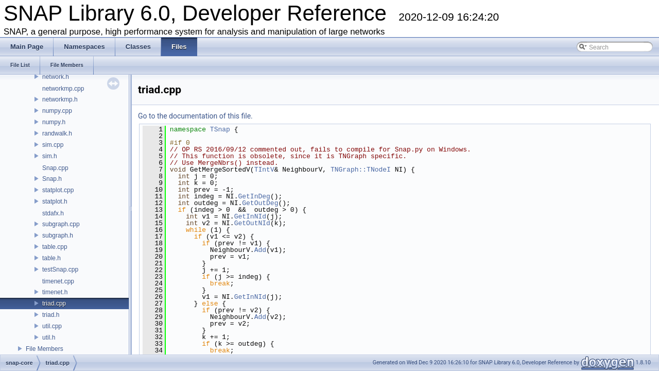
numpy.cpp (57, 110)
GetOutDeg (260, 203)
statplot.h (54, 201)
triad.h (50, 314)
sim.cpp (52, 144)
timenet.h (54, 292)
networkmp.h (60, 99)
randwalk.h (57, 133)
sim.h (49, 156)
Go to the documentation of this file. (195, 116)
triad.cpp (54, 303)
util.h (48, 337)
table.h (51, 258)
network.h (55, 76)
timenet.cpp (58, 281)
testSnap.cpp (60, 269)
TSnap (220, 129)
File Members (44, 348)
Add (260, 250)
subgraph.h (57, 235)
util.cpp (52, 326)
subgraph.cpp (61, 224)
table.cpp (54, 246)
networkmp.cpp (63, 88)
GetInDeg (254, 196)
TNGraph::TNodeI (361, 169)
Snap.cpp (55, 168)
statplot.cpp (58, 190)
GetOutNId (252, 223)
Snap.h (52, 178)
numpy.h (53, 122)
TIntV (264, 169)
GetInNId (250, 216)
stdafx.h (53, 213)
